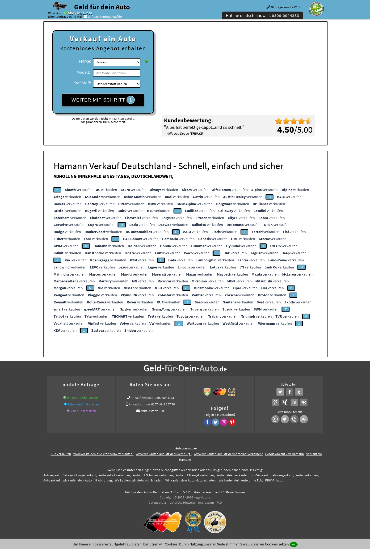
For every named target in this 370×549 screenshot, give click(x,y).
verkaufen (78, 189)
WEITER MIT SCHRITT (103, 100)
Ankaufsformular (152, 411)
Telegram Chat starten (83, 404)
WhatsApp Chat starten (83, 398)
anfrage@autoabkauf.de (105, 16)
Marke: (85, 61)
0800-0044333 (164, 398)
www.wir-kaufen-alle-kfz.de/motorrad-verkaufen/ (228, 454)
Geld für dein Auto (102, 6)
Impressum (206, 502)
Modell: (83, 72)
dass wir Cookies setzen (270, 544)
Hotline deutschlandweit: (262, 15)
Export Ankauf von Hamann (284, 454)
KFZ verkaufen (61, 454)
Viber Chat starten (83, 411)
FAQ (219, 502)
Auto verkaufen (186, 448)
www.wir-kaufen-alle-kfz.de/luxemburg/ (164, 454)
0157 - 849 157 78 (80, 13)
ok (293, 544)
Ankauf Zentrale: (142, 398)
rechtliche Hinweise (182, 502)
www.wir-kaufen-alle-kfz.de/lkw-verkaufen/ (103, 454)
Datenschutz (157, 502)
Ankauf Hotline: (140, 404)
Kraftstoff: (82, 82)
